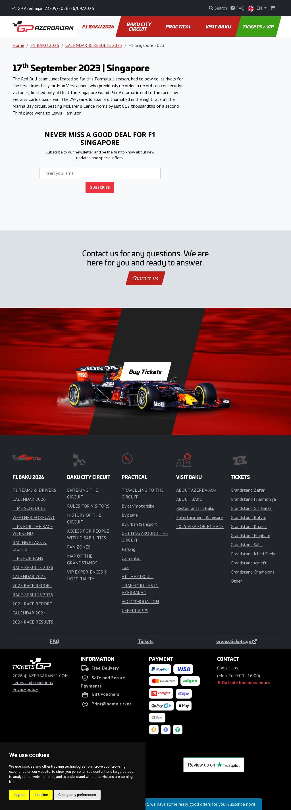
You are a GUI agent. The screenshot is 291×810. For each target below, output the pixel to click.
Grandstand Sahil (247, 544)
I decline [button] (41, 795)
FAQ (54, 641)
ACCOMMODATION (140, 601)
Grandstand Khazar (249, 526)
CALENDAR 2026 (29, 499)
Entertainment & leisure (199, 517)
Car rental (131, 558)
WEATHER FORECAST (34, 517)
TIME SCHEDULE (29, 508)
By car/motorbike (138, 506)
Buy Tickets (145, 371)
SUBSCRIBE (100, 187)
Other (236, 581)
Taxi (125, 567)
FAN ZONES (78, 547)
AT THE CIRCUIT (137, 576)
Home (18, 45)
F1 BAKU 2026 (98, 26)
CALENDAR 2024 (29, 613)
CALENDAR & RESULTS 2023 (93, 45)
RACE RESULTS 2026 (33, 567)
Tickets (145, 641)
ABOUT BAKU (189, 499)
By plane (130, 515)
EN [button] (255, 8)
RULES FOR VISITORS (88, 506)
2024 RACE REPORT (32, 604)
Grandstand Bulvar (248, 517)
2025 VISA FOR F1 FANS (200, 526)
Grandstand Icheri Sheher (254, 553)
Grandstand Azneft (249, 563)
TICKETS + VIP (258, 26)
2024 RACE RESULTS (33, 622)
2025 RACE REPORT (32, 585)
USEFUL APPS (135, 610)
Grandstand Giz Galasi (252, 508)
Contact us (145, 278)
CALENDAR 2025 (29, 576)
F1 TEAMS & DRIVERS (34, 490)
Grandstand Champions (253, 572)
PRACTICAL (178, 26)
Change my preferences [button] (77, 795)
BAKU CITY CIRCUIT (139, 26)
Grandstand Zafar (248, 490)
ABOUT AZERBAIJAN (196, 490)
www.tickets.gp (236, 641)
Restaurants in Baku (195, 508)
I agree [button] (19, 795)
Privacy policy (25, 689)
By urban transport (139, 524)
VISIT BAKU (218, 26)
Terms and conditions (33, 682)
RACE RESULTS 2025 (33, 594)
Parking (128, 549)
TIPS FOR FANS (28, 558)
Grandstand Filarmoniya (253, 499)
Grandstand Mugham (250, 535)
